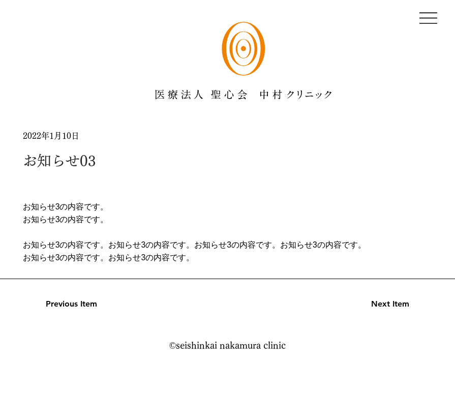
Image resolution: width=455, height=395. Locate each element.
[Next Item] (373, 304)
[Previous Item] (82, 304)
